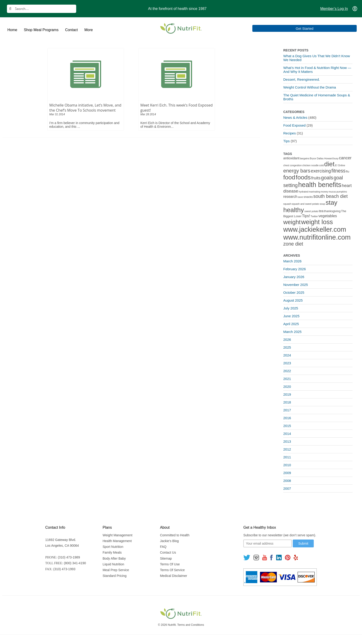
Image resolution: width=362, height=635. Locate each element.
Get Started (337, 28)
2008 (287, 481)
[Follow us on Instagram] (256, 557)
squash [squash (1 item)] (287, 203)
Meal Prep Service (116, 570)
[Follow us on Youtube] (264, 557)
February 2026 (294, 269)
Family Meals (112, 552)
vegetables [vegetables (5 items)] (327, 216)
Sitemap (166, 558)
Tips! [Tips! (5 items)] (306, 216)
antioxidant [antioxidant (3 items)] (291, 158)
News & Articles (295, 117)
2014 (287, 434)
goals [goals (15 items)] (327, 178)
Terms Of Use (170, 564)
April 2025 (291, 324)
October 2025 (293, 292)
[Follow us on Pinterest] (287, 557)
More (88, 30)
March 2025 (292, 332)
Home (12, 30)
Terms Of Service (172, 570)
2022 (287, 371)
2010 (287, 465)
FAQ (163, 547)
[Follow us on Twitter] (246, 557)
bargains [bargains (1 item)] (304, 158)
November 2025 (295, 285)
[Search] (41, 9)
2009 (287, 473)
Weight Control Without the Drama (309, 87)
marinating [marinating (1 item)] (314, 191)
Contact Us (168, 552)
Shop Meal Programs (41, 30)
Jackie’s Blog (169, 541)
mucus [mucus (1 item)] (332, 191)
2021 (287, 379)
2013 (287, 441)
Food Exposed (294, 125)
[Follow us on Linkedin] (279, 557)
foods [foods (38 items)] (303, 177)
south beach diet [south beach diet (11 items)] (330, 196)
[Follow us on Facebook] (271, 557)
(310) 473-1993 (64, 569)
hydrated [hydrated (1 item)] (303, 191)
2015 (287, 426)
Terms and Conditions (190, 624)
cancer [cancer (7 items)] (345, 158)
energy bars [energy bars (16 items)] (296, 171)
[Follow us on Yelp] (296, 557)
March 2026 (292, 261)
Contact (71, 30)
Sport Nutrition (113, 547)
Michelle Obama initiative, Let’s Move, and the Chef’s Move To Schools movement (85, 108)
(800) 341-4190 (75, 563)
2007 (287, 488)
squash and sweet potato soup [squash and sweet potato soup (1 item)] (308, 203)
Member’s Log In (334, 9)
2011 (287, 457)
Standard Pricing (115, 576)
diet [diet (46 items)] (329, 164)
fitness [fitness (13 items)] (338, 170)
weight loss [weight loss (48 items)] (317, 222)
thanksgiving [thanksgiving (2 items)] (332, 211)
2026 (287, 339)
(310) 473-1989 (69, 557)
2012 (287, 449)
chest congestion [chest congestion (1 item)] (292, 165)
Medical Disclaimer (173, 576)
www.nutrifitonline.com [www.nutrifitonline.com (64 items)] (317, 237)
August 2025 (293, 300)
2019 (287, 394)
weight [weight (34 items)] (292, 222)
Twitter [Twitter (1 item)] (314, 216)
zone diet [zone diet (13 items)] (293, 243)
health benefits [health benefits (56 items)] (319, 184)
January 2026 (293, 277)
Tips (286, 141)
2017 (287, 410)
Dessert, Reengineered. (301, 79)
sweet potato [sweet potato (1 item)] (311, 211)
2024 (287, 355)
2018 (287, 402)
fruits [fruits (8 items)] (316, 177)
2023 (287, 363)
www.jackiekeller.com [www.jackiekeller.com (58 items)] (314, 229)
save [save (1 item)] (300, 197)
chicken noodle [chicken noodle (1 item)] (310, 165)
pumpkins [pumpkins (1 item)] (341, 191)
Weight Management (117, 535)
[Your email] (267, 543)
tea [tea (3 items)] (321, 211)
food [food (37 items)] (289, 177)
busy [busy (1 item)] (336, 158)
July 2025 (290, 308)
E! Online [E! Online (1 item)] (340, 165)
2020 (287, 387)
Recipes (289, 133)
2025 (287, 347)
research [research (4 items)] (290, 197)
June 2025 (291, 316)
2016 (287, 418)
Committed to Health (175, 535)
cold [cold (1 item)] (321, 165)
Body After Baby (114, 558)
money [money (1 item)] (324, 191)
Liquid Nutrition (113, 564)
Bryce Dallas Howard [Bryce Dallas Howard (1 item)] (321, 158)
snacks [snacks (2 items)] (308, 197)
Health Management (117, 541)
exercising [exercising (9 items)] (321, 171)
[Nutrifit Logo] (181, 28)
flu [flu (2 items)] (347, 171)
